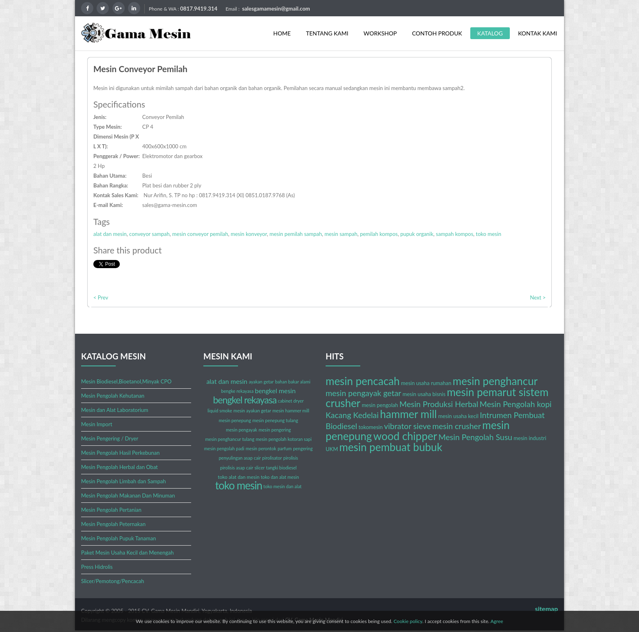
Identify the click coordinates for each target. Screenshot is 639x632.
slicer (259, 467)
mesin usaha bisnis (424, 394)
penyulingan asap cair (240, 457)
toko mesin (489, 234)
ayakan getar (261, 381)
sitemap (546, 608)
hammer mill (408, 414)
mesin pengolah (380, 405)
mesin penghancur (495, 381)
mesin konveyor (249, 234)
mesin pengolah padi (224, 448)
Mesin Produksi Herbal (438, 404)
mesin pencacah (363, 381)
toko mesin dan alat (282, 486)
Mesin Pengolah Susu (475, 437)
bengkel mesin (275, 390)
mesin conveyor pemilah (200, 234)
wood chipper (405, 436)
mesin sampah (340, 234)
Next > (538, 297)
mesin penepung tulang (275, 420)
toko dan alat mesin (280, 477)
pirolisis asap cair (236, 467)
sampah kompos (455, 234)
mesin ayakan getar (252, 410)
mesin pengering (275, 429)
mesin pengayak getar (363, 393)
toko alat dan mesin (238, 477)
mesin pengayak (241, 429)
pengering (303, 448)
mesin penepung (235, 420)
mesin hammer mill (291, 410)
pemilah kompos (379, 234)
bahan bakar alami (293, 381)
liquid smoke (219, 410)
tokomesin (371, 427)
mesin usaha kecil (458, 416)
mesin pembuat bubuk (391, 447)
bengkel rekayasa (245, 399)
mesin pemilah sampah (295, 234)
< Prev (100, 297)
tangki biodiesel (281, 467)
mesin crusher (456, 426)
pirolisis (290, 457)
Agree (496, 621)
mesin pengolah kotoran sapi (283, 439)
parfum (285, 448)
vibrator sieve (407, 426)
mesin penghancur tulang (229, 439)
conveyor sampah (149, 234)
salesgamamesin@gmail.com (276, 8)
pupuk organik (416, 234)
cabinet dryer (291, 400)
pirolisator (272, 457)
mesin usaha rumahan (426, 383)
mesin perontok (261, 448)
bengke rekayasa (237, 391)
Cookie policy (408, 621)
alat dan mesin (110, 234)
